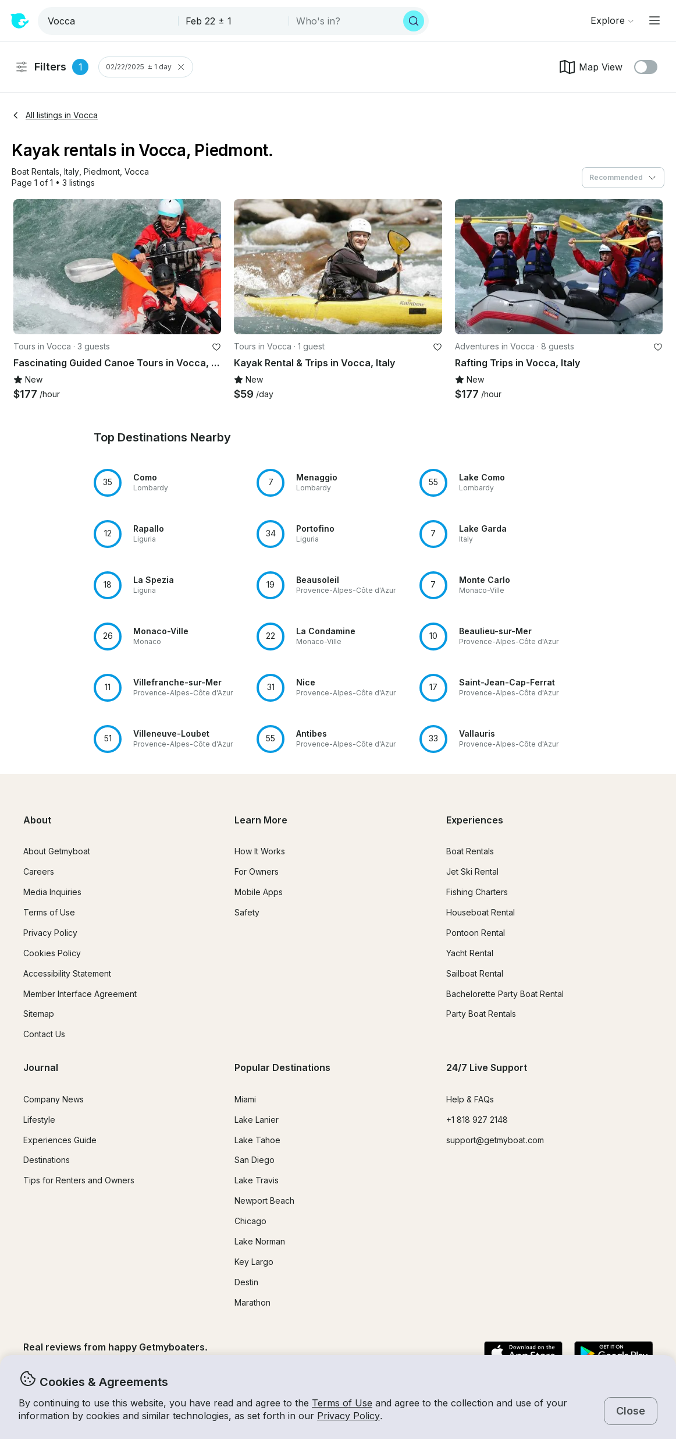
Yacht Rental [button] (469, 953)
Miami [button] (245, 1099)
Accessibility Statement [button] (67, 973)
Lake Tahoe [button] (257, 1140)
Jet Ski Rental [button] (472, 871)
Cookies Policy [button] (52, 953)
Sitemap (38, 1014)
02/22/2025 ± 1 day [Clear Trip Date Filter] (146, 67)
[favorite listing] (216, 347)
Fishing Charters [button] (477, 892)
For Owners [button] (256, 871)
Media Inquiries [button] (52, 892)
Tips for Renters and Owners (78, 1180)
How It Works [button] (259, 851)
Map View (590, 67)
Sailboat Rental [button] (474, 973)
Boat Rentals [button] (470, 851)
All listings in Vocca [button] (55, 115)
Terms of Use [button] (342, 1403)
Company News (53, 1099)
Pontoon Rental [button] (475, 933)
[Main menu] (654, 20)
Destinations (46, 1160)
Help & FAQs (470, 1099)
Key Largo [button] (253, 1262)
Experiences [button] (474, 820)
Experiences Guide (60, 1140)
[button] (35, 172)
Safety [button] (246, 912)
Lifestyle (39, 1120)
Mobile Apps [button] (258, 892)
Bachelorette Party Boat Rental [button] (505, 994)
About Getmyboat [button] (56, 851)
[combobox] (109, 21)
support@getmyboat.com (495, 1140)
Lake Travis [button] (256, 1180)
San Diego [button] (254, 1160)
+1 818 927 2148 (477, 1120)
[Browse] (612, 20)
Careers (38, 871)
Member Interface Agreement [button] (80, 994)
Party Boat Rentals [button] (481, 1014)
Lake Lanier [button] (256, 1120)
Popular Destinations (282, 1067)
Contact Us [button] (44, 1034)
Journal (40, 1067)
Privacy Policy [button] (348, 1416)
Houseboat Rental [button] (480, 912)
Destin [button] (246, 1282)
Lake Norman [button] (259, 1241)
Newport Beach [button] (264, 1200)
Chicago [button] (250, 1221)
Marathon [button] (252, 1302)
